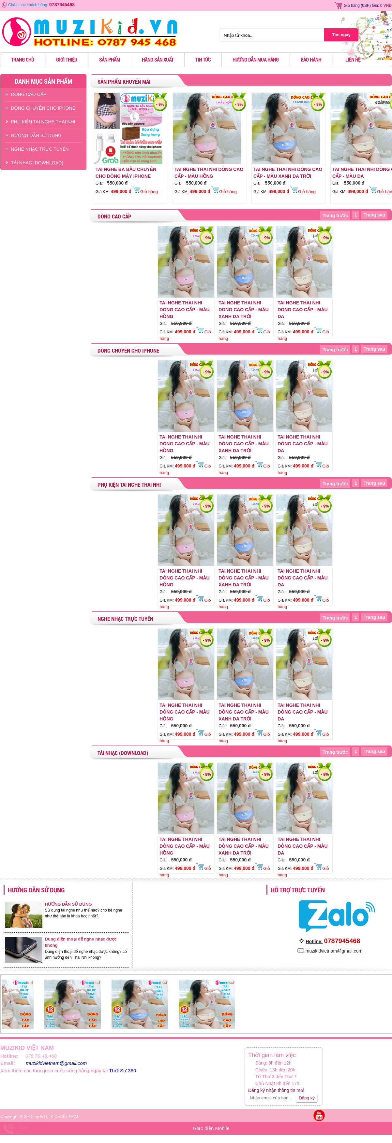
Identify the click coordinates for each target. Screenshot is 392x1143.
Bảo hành (311, 59)
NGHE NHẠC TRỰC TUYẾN (40, 149)
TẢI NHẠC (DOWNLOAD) (37, 162)
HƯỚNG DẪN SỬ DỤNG (36, 135)
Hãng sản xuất (157, 59)
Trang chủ (22, 59)
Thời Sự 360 (122, 1070)
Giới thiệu (66, 59)
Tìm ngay (341, 34)
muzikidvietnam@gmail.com (56, 1063)
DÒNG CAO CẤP (29, 94)
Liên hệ (352, 59)
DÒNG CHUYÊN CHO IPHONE (43, 108)
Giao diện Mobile (211, 1128)
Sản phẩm (109, 59)
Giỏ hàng (352, 5)
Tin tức (203, 59)
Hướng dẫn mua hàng (256, 59)
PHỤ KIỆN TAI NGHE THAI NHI (43, 121)
